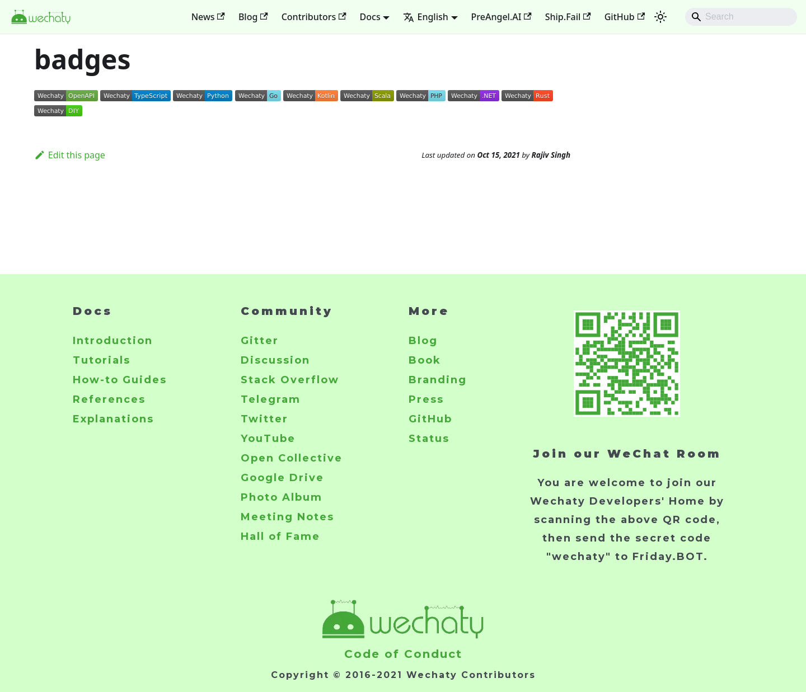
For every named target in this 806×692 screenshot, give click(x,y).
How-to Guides (120, 380)
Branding (438, 380)
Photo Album (281, 497)
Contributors (314, 17)
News (208, 17)
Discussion (275, 360)
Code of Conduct (403, 654)
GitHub (624, 17)
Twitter (264, 419)
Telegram (271, 399)
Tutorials (101, 360)
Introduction (113, 341)
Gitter (260, 341)
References (109, 399)
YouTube (268, 438)
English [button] (425, 17)
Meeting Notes (287, 517)
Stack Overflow (290, 380)
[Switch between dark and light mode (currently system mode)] (660, 17)
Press (426, 399)
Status (429, 438)
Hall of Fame (280, 536)
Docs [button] (370, 17)
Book (425, 360)
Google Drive (282, 478)
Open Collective (292, 458)
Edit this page (69, 155)
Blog (253, 17)
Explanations (113, 419)
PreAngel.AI (501, 17)
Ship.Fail (568, 17)
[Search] (741, 17)
